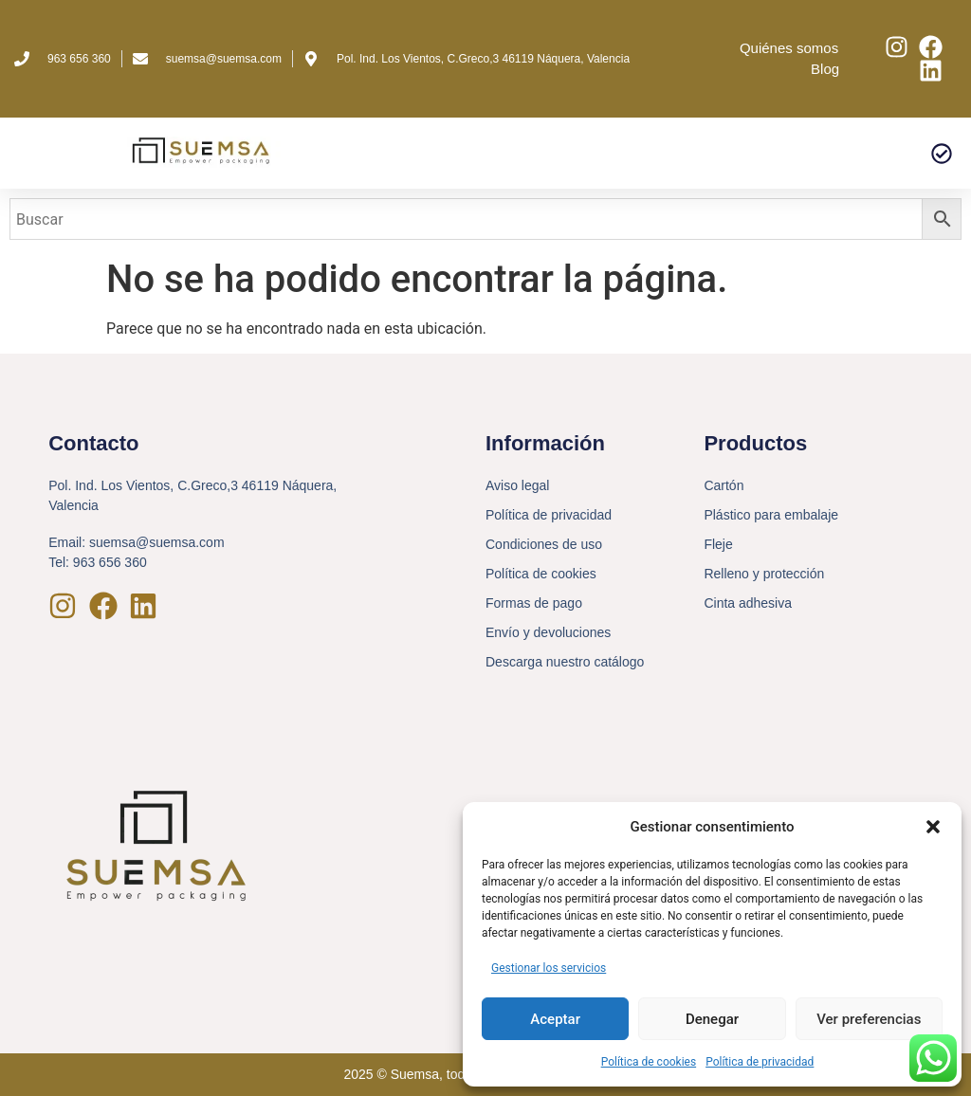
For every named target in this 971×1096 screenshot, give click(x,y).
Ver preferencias (868, 1019)
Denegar (712, 1019)
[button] (933, 826)
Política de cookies (649, 1062)
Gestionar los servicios (548, 968)
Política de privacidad (759, 1062)
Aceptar (555, 1019)
